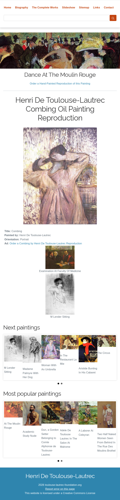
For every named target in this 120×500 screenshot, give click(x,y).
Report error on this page (60, 489)
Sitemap (84, 7)
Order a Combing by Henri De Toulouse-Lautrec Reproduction (46, 243)
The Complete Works (45, 7)
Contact (109, 7)
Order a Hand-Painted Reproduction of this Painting (60, 83)
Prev (8, 357)
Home (7, 7)
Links (96, 7)
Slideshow (68, 7)
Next (111, 357)
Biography (21, 7)
